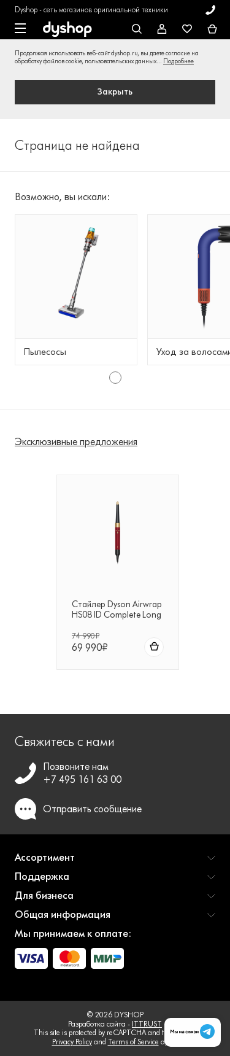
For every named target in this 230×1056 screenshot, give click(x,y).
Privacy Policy (72, 1041)
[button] (115, 862)
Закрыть (115, 92)
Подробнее (178, 61)
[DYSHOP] (67, 29)
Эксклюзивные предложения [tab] (76, 442)
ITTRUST (147, 1023)
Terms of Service (133, 1041)
